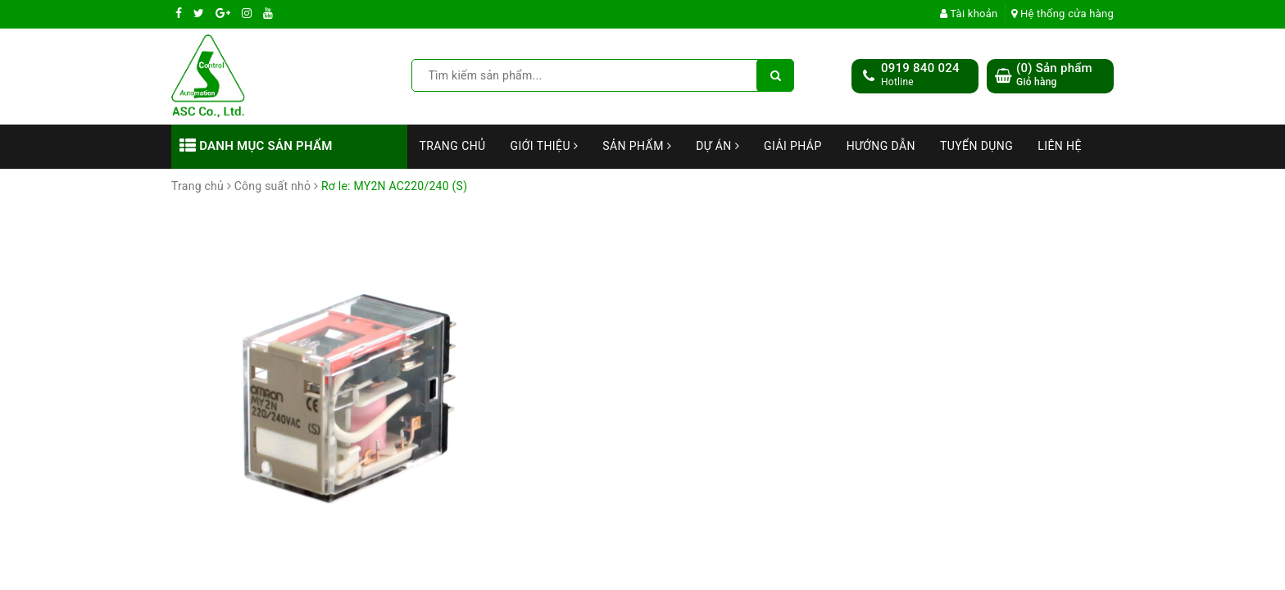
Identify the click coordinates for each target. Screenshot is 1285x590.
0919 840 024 (920, 68)
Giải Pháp (793, 145)
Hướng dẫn (881, 145)
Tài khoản (969, 13)
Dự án (717, 145)
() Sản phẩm (1054, 75)
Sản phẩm (636, 145)
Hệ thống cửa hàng (1062, 13)
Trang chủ (453, 145)
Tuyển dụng (976, 145)
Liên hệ (1060, 145)
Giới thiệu (545, 145)
